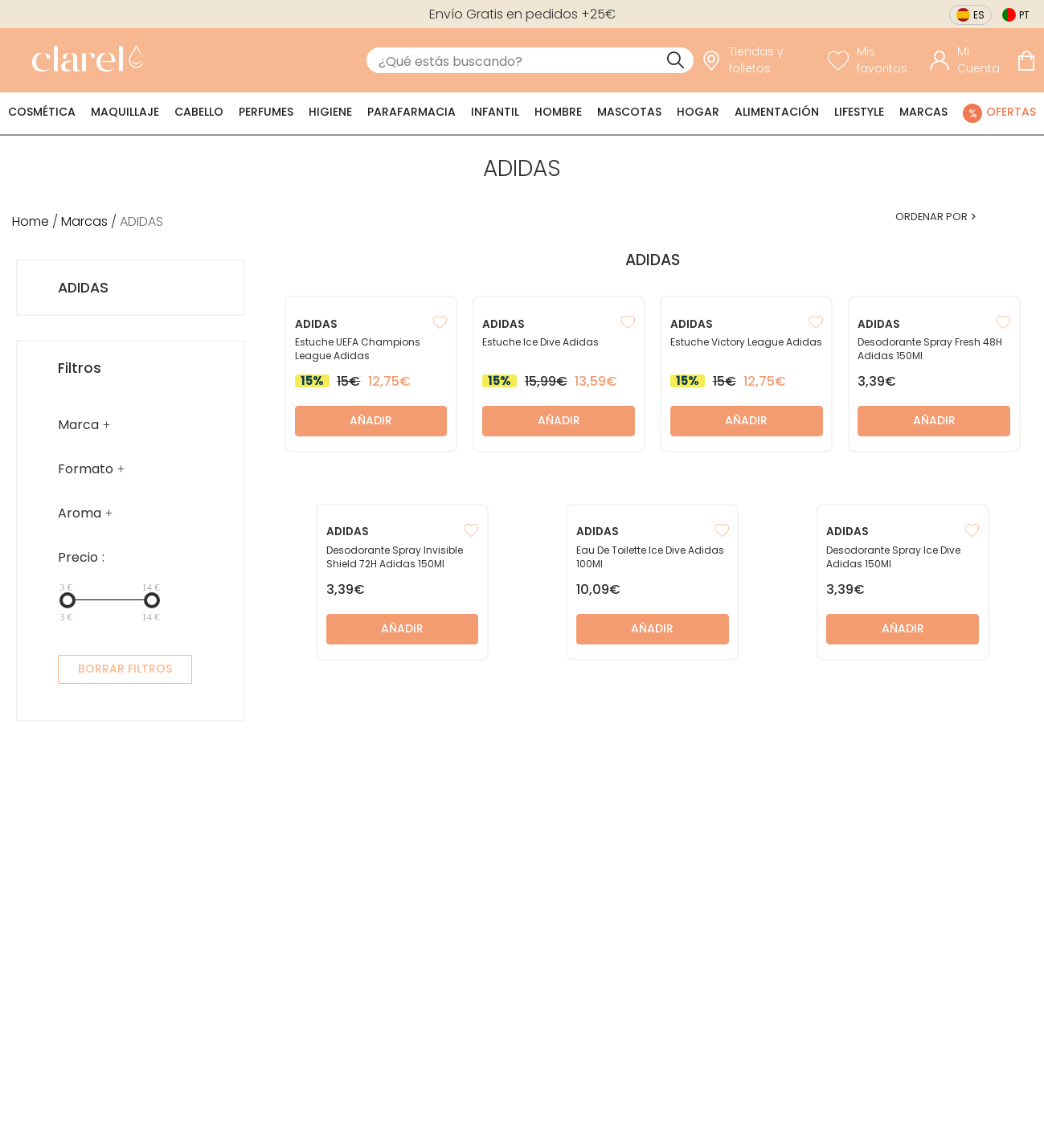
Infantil (495, 112)
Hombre (558, 112)
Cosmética (42, 112)
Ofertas (1011, 112)
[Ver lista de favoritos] (875, 60)
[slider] (67, 600)
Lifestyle (859, 112)
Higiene (330, 112)
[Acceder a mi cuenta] (969, 60)
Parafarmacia (411, 112)
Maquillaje (125, 112)
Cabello (198, 112)
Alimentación (777, 112)
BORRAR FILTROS (125, 669)
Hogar (698, 112)
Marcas (923, 112)
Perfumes (266, 112)
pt (1024, 15)
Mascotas (629, 112)
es (979, 15)
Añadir (371, 420)
